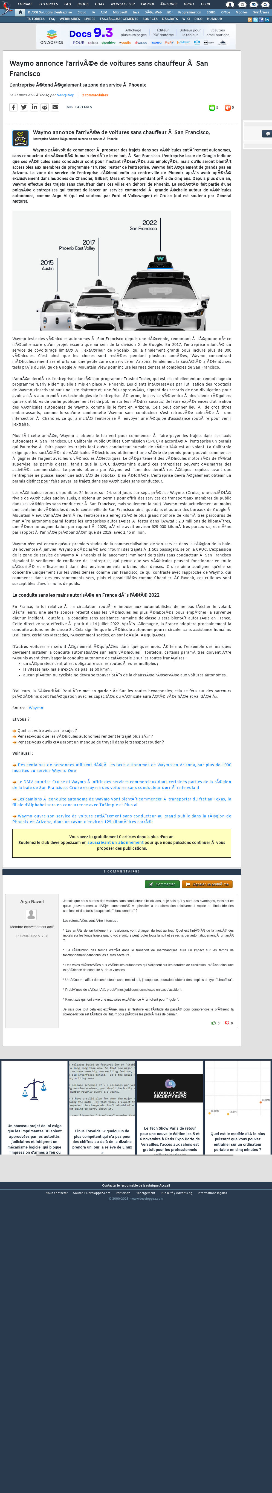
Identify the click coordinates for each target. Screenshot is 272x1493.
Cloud (81, 13)
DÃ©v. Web (153, 13)
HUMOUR (214, 19)
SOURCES (150, 19)
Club (205, 4)
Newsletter (123, 4)
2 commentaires (95, 135)
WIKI (186, 19)
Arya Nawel (32, 1020)
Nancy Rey (65, 135)
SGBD (211, 13)
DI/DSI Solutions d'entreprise (50, 13)
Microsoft (120, 13)
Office (225, 13)
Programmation (189, 13)
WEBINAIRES (70, 19)
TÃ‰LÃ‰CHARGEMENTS (119, 19)
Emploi (147, 4)
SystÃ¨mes (261, 13)
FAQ (67, 4)
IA (93, 13)
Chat (99, 4)
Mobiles (242, 13)
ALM (103, 13)
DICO (198, 19)
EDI (170, 13)
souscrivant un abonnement (116, 882)
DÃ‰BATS (170, 19)
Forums (25, 4)
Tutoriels (48, 4)
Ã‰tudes (169, 4)
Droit (189, 4)
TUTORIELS (36, 19)
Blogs (83, 4)
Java (136, 13)
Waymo (36, 748)
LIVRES (89, 19)
